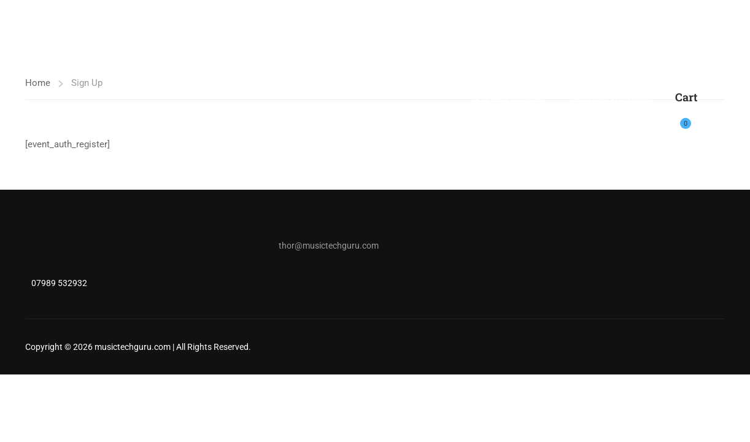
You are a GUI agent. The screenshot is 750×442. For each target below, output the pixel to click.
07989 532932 (59, 283)
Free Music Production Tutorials (641, 64)
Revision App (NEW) (610, 101)
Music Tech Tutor (299, 64)
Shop (474, 64)
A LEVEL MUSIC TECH (400, 64)
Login (714, 117)
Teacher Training (509, 101)
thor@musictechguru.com (329, 245)
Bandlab (525, 64)
